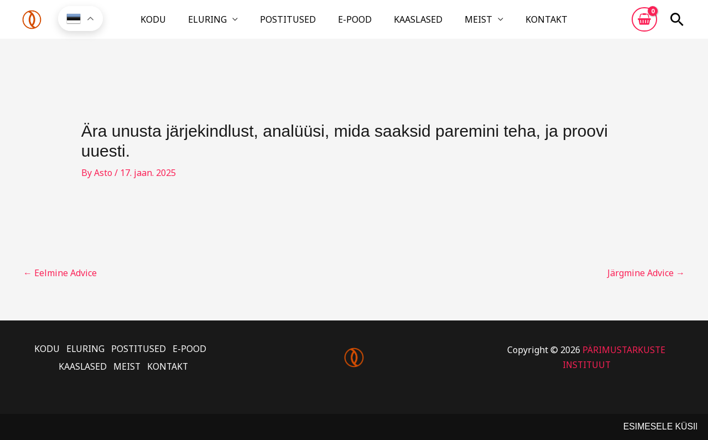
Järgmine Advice (646, 282)
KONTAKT (507, 24)
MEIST (452, 24)
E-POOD (355, 24)
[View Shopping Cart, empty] (644, 24)
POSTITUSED (301, 24)
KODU (193, 24)
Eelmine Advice (60, 282)
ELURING (234, 24)
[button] (677, 24)
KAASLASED (405, 24)
